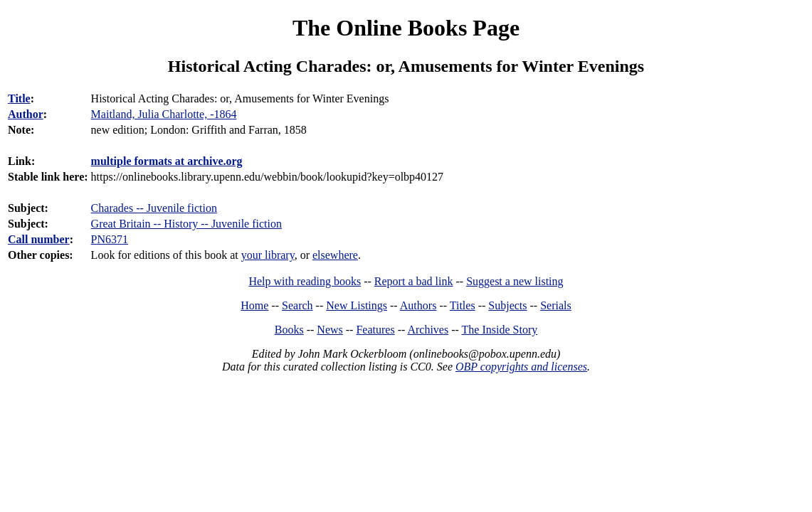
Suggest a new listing (514, 281)
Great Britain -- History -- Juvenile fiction (186, 224)
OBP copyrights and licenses (521, 367)
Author (25, 114)
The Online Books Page (406, 28)
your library (268, 255)
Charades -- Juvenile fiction (154, 208)
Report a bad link (413, 281)
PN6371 (109, 239)
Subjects (507, 305)
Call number (39, 239)
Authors (418, 305)
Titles (462, 305)
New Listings (356, 305)
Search (297, 305)
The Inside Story (500, 330)
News (329, 330)
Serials (555, 305)
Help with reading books (304, 281)
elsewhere (335, 255)
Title (19, 98)
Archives (427, 330)
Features (375, 330)
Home (254, 305)
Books (289, 330)
